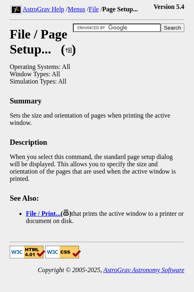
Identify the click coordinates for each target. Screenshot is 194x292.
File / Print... (43, 213)
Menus (76, 9)
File (94, 9)
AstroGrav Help (43, 9)
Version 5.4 (168, 6)
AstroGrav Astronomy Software (143, 269)
